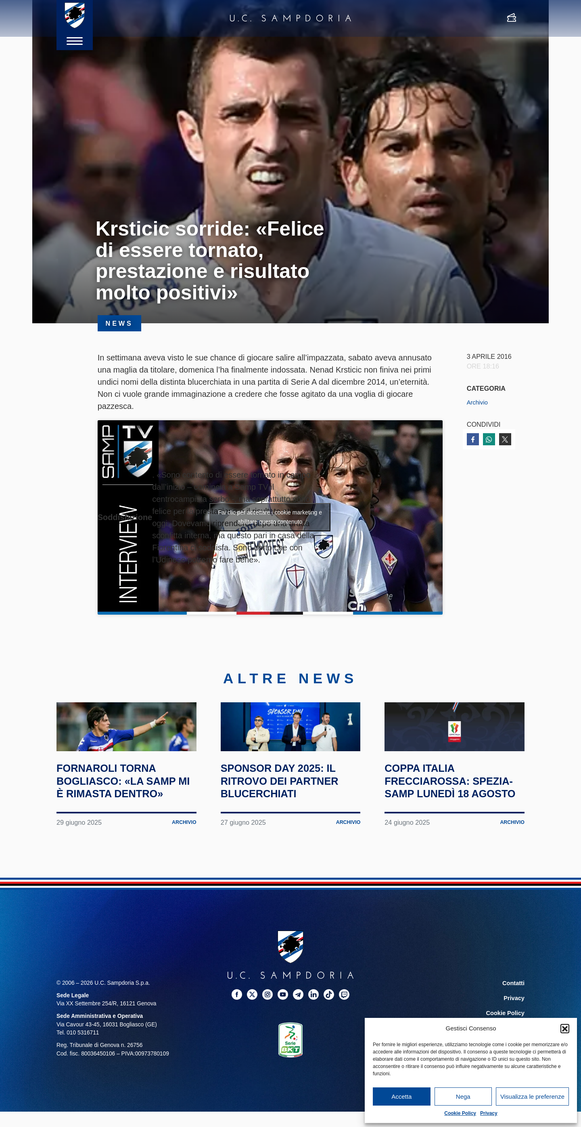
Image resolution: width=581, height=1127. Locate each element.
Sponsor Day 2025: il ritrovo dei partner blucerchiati (290, 818)
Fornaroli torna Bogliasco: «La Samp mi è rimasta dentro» (116, 825)
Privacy (488, 1113)
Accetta (401, 1096)
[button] (565, 1028)
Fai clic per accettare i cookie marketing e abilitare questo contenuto (270, 517)
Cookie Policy (460, 1113)
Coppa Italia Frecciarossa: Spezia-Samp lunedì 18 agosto (450, 825)
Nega (463, 1096)
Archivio (478, 402)
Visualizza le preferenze (532, 1096)
